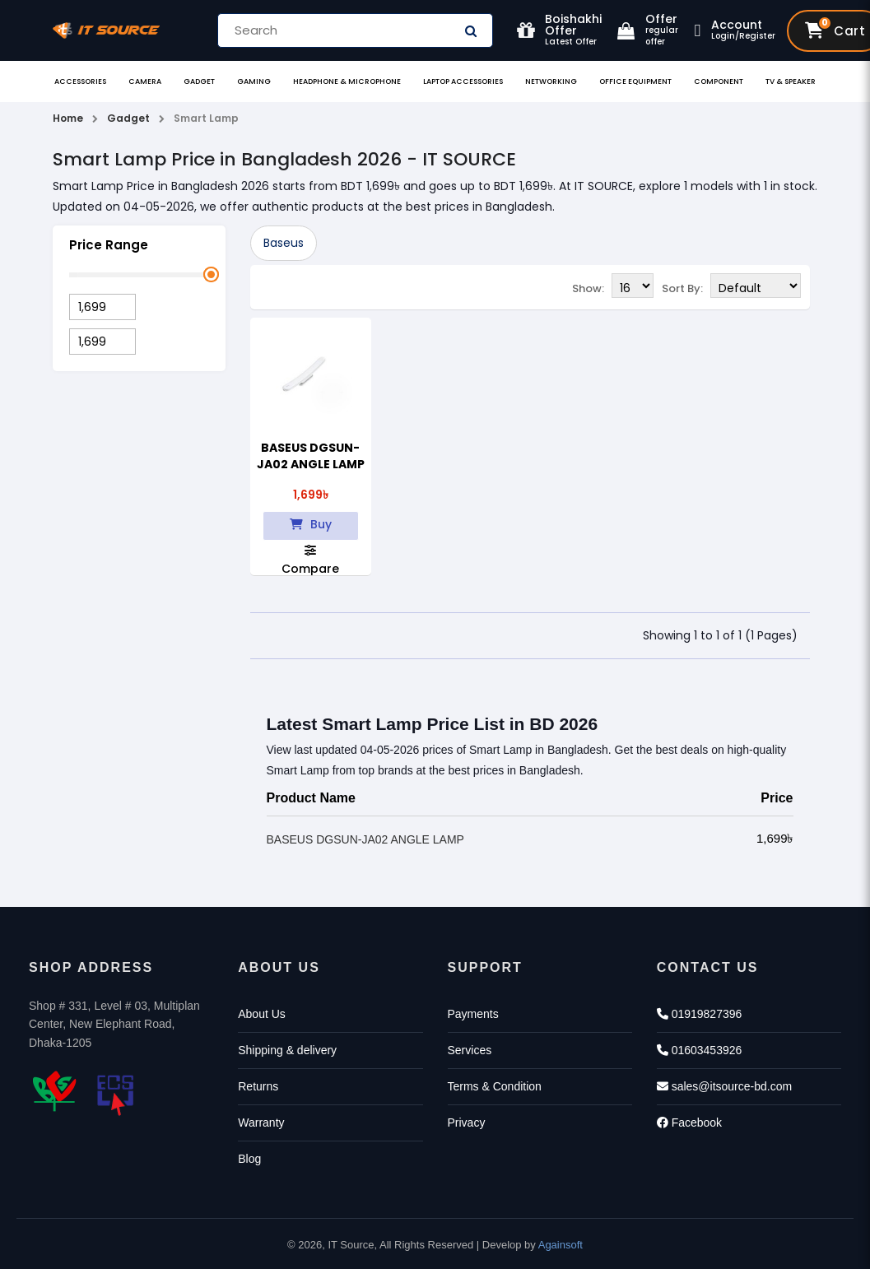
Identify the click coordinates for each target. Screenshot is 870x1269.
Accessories (80, 81)
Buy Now (311, 528)
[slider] (210, 274)
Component (718, 81)
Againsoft (560, 1245)
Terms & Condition (495, 1086)
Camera (144, 81)
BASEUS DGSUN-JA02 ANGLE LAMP (311, 455)
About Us (262, 1013)
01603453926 (699, 1050)
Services (470, 1050)
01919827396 (699, 1013)
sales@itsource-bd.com (724, 1086)
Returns (258, 1086)
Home (68, 118)
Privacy (467, 1122)
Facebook (689, 1122)
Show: (588, 288)
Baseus (283, 243)
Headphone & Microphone (347, 81)
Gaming (254, 81)
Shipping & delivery (287, 1050)
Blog (249, 1158)
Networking (551, 81)
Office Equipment (635, 81)
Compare (310, 559)
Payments (473, 1013)
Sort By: (682, 288)
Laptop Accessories (463, 81)
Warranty (261, 1122)
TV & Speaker (790, 81)
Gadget (199, 81)
